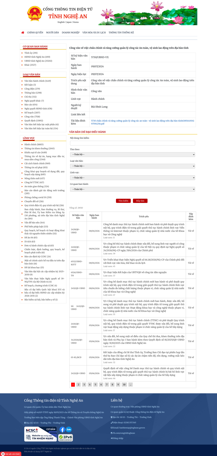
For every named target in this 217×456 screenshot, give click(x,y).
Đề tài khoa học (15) (34, 267)
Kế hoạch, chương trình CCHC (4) (41, 285)
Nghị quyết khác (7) (34, 100)
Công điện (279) (32, 88)
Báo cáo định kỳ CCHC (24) (38, 256)
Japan (69, 22)
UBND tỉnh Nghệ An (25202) (38, 61)
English (61, 22)
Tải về (191, 231)
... (130, 384)
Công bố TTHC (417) (34, 182)
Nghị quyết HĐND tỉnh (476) (38, 108)
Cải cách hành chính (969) (37, 163)
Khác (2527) (30, 65)
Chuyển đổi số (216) (34, 201)
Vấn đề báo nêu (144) (35, 222)
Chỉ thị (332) (31, 96)
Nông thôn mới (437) (35, 178)
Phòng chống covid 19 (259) (38, 197)
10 (124, 384)
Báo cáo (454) (31, 104)
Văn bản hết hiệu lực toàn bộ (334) (41, 128)
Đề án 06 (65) (31, 237)
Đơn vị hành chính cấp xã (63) (39, 245)
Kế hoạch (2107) (32, 112)
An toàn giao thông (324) (37, 186)
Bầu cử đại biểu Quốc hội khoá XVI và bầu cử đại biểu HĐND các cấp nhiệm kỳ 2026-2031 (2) (45, 292)
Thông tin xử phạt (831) (36, 167)
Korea (76, 22)
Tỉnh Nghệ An (67, 16)
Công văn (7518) (32, 116)
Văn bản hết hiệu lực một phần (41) (42, 124)
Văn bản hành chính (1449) (38, 81)
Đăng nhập (118, 438)
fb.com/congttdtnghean (124, 433)
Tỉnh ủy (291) (31, 53)
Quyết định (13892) (34, 120)
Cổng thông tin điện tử (68, 9)
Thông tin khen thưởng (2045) (40, 148)
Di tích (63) (30, 241)
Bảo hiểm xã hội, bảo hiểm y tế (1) (41, 299)
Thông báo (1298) (33, 92)
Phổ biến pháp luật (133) (36, 226)
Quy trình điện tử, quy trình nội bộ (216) (44, 205)
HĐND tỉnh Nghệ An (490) (37, 57)
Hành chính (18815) (34, 144)
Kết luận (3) (30, 84)
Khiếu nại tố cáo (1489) (36, 152)
